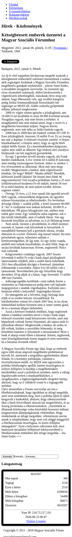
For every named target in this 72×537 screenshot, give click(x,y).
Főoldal (13, 4)
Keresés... (19, 456)
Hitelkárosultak (18, 18)
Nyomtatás (60, 47)
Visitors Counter (36, 521)
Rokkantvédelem (19, 14)
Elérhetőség (16, 8)
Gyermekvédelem (19, 11)
